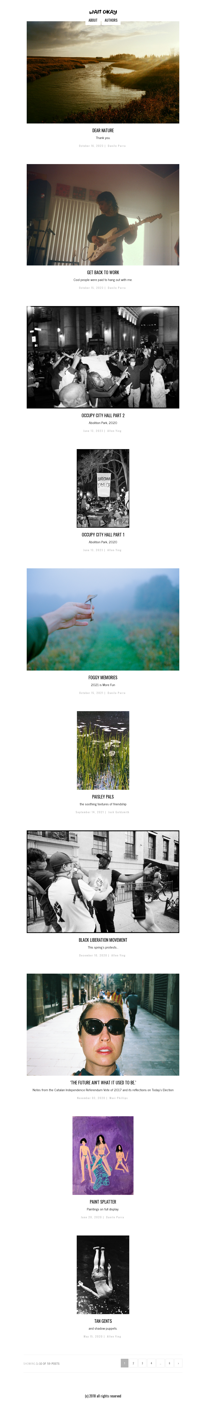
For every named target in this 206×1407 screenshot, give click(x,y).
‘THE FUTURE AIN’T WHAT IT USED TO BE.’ (103, 1082)
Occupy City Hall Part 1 (103, 534)
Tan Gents (103, 1321)
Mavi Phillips (119, 1098)
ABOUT (93, 20)
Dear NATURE (103, 130)
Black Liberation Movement (103, 940)
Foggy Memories (103, 677)
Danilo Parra (117, 146)
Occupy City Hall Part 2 (103, 415)
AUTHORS (111, 20)
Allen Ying (114, 431)
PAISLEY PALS (103, 796)
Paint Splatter (103, 1202)
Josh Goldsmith (118, 812)
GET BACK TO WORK (103, 272)
